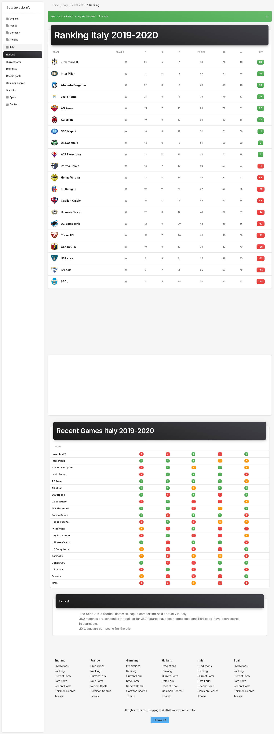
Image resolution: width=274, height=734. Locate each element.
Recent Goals (63, 686)
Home (55, 5)
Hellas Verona (70, 177)
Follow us (160, 720)
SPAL (64, 281)
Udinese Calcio (71, 212)
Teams (59, 696)
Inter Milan (68, 73)
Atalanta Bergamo (73, 85)
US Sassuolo (69, 142)
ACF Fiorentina (71, 154)
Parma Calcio (70, 166)
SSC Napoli (68, 131)
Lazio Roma (69, 96)
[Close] (267, 15)
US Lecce (67, 258)
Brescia (66, 269)
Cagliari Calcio (71, 200)
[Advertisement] (160, 321)
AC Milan (67, 119)
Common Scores (65, 691)
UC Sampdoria (70, 223)
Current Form (63, 676)
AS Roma (67, 108)
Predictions (62, 666)
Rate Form (61, 681)
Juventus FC (69, 62)
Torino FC (67, 235)
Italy (65, 5)
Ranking (60, 671)
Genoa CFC (68, 246)
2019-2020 (78, 5)
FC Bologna (68, 189)
